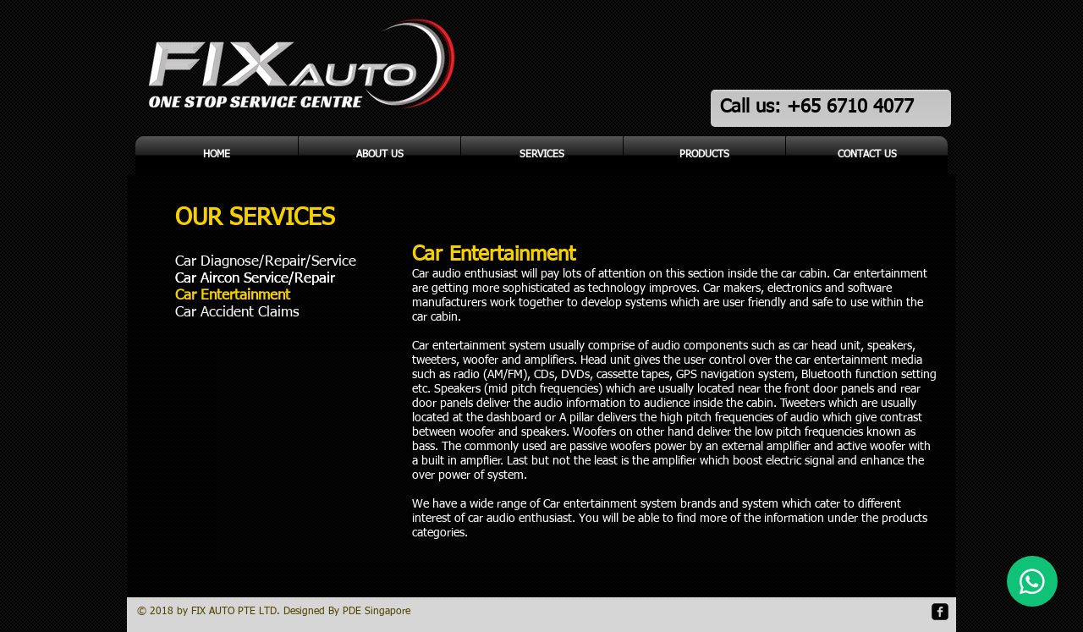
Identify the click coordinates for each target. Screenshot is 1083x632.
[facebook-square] (940, 611)
